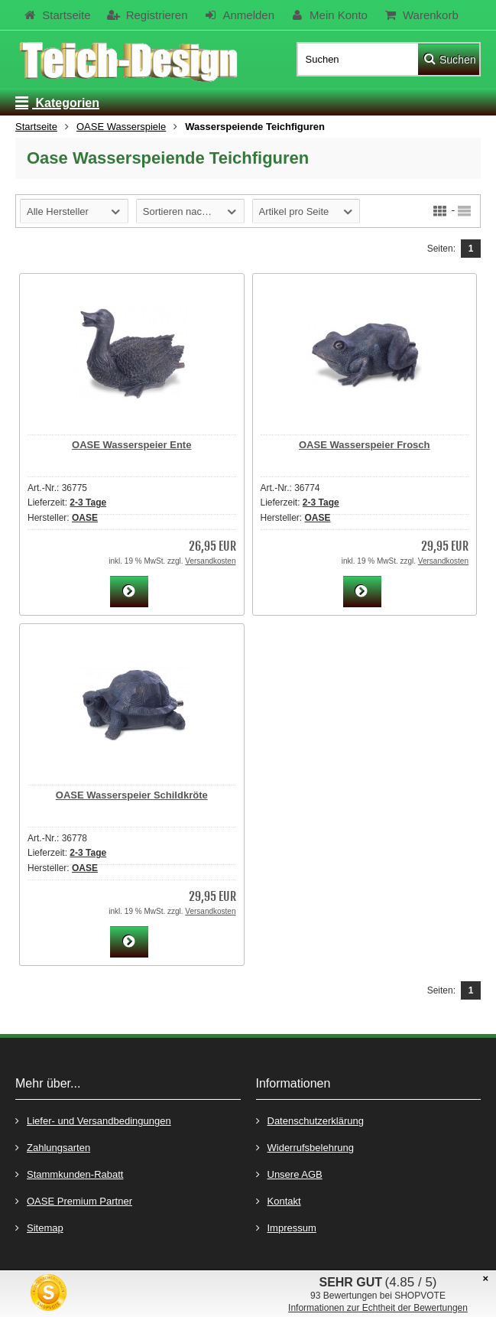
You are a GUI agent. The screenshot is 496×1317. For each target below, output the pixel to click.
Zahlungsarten (52, 1146)
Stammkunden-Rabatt (69, 1173)
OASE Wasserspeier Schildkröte (132, 795)
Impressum (286, 1227)
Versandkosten (210, 561)
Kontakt (278, 1200)
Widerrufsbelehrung (305, 1146)
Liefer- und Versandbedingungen (93, 1120)
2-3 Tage (88, 502)
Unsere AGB (289, 1173)
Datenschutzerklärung (310, 1120)
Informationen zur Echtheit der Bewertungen (378, 1307)
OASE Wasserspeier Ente (131, 444)
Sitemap (39, 1227)
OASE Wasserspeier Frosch (364, 444)
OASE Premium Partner (73, 1200)
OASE (85, 517)
